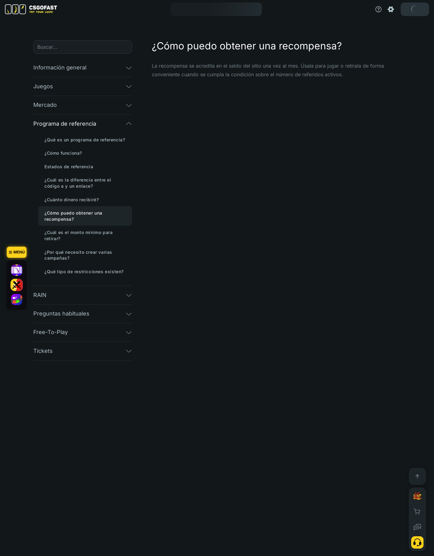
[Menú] (17, 252)
